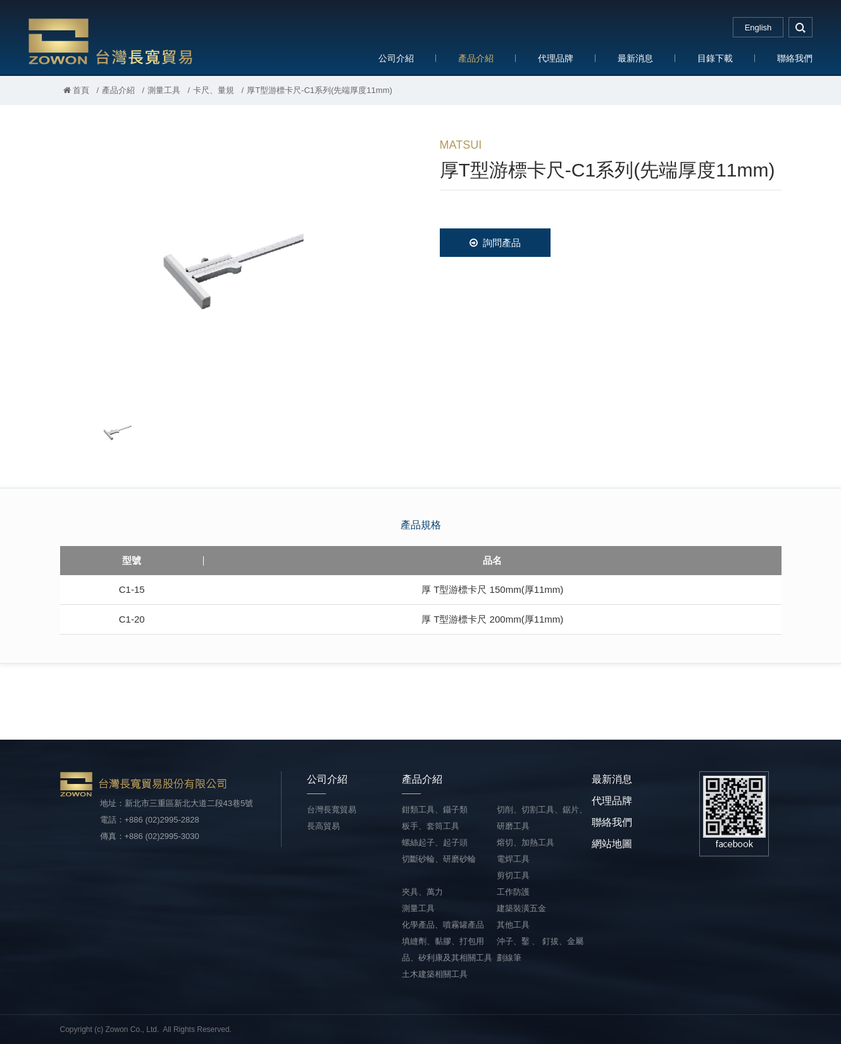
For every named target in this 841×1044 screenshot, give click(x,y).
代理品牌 (555, 58)
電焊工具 (513, 859)
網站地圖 (612, 843)
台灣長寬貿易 (110, 41)
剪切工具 (513, 875)
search (800, 27)
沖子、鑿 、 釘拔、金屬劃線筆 (540, 949)
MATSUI (461, 145)
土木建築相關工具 (435, 974)
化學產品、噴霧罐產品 (443, 924)
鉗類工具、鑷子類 (435, 809)
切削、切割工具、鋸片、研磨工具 (542, 818)
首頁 (76, 90)
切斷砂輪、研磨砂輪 (439, 859)
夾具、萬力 (422, 892)
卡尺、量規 (213, 90)
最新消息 (635, 58)
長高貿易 (323, 826)
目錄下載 (715, 58)
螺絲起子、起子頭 (435, 842)
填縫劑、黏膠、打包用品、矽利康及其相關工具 (447, 949)
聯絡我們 (795, 58)
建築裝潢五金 (521, 908)
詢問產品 (495, 242)
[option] (231, 263)
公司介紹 (396, 58)
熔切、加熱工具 (525, 842)
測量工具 (163, 90)
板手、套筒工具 (430, 826)
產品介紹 (476, 58)
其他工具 (513, 924)
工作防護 (513, 892)
